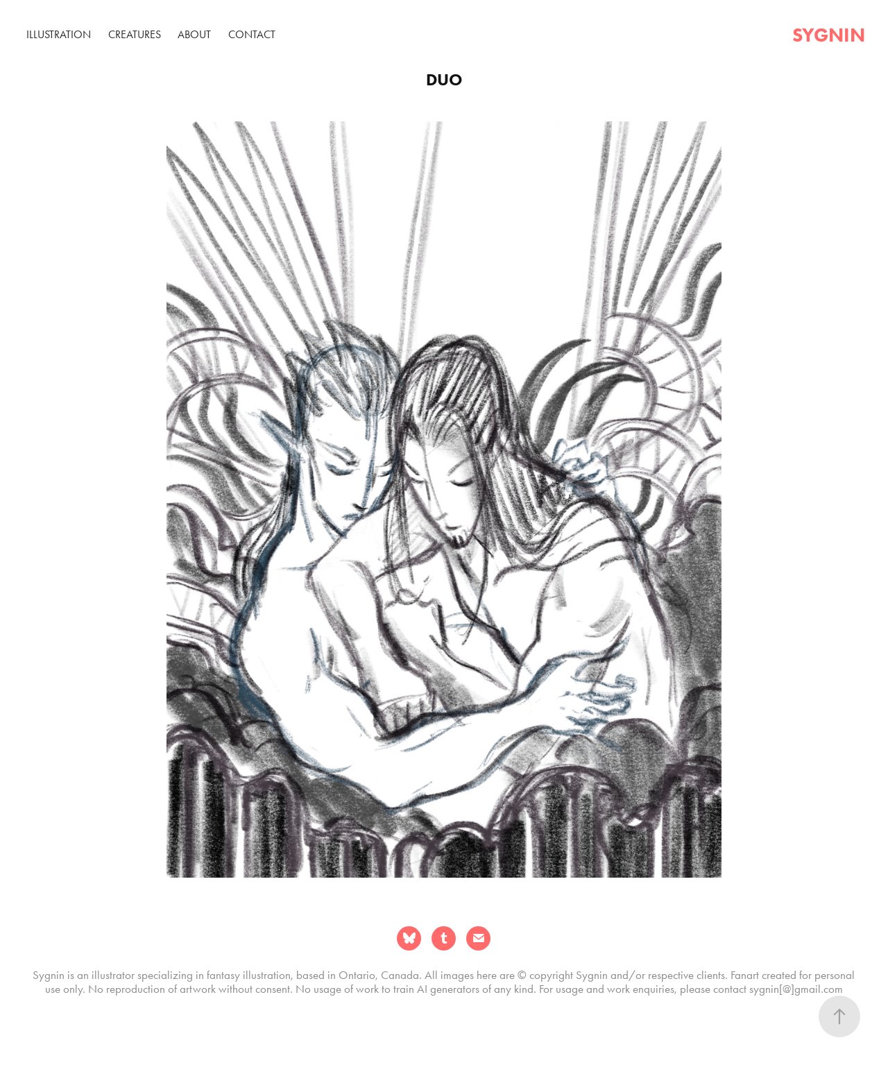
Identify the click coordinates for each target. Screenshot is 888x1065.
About (194, 34)
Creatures (134, 34)
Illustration (58, 34)
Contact (251, 34)
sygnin (828, 34)
